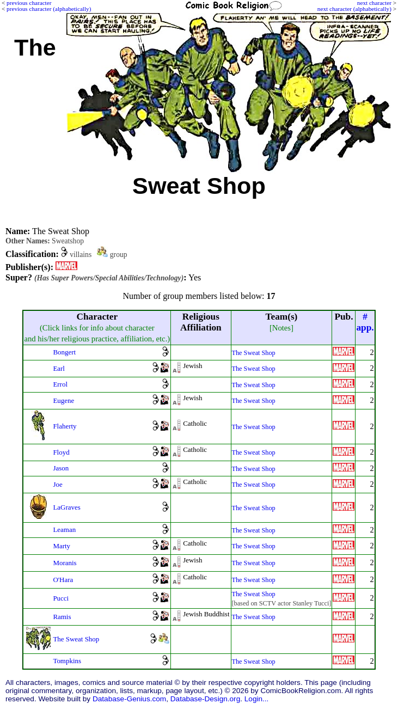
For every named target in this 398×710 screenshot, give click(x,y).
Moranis (64, 563)
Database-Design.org (205, 699)
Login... (256, 699)
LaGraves (66, 507)
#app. (364, 322)
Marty (61, 546)
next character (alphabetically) (354, 8)
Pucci (61, 598)
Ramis (62, 617)
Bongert (64, 352)
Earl (59, 368)
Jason (61, 468)
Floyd (61, 452)
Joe (57, 484)
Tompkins (67, 661)
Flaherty (64, 426)
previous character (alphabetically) (49, 8)
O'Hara (63, 580)
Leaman (64, 529)
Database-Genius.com (129, 699)
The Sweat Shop (253, 353)
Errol (60, 384)
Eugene (63, 400)
